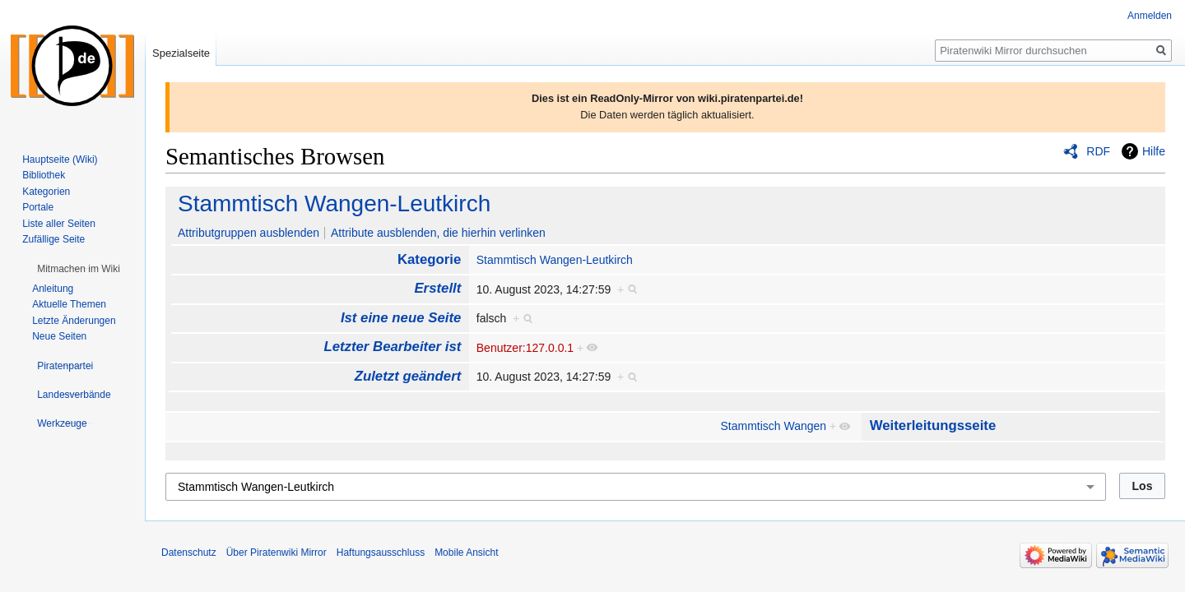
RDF (1098, 151)
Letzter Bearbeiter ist (392, 346)
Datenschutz (188, 552)
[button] (78, 269)
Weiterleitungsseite (933, 425)
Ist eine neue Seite (401, 318)
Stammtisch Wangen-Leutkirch (334, 203)
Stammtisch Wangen (774, 425)
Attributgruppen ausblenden (248, 232)
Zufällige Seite (53, 239)
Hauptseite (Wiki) (59, 159)
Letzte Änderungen (73, 320)
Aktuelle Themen (69, 304)
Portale (37, 207)
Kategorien (46, 191)
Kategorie (429, 259)
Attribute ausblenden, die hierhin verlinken (438, 232)
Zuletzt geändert (408, 376)
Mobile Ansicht (466, 552)
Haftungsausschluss (381, 552)
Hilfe (1153, 151)
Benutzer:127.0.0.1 (525, 347)
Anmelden (1149, 15)
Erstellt (437, 288)
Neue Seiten (59, 336)
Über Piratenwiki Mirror (276, 552)
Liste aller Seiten (58, 223)
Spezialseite (181, 53)
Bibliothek (43, 175)
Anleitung (52, 288)
